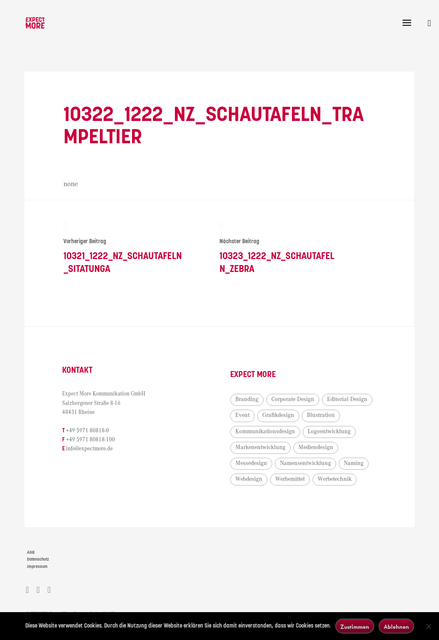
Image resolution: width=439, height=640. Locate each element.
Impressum (37, 568)
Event (298, 417)
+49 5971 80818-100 (92, 441)
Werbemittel (252, 496)
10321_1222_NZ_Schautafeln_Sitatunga (122, 249)
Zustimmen (354, 626)
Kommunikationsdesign (308, 433)
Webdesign (347, 480)
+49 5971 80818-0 (89, 432)
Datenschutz (38, 560)
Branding (249, 401)
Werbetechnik (297, 496)
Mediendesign (255, 465)
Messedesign (301, 465)
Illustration (251, 433)
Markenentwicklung (318, 449)
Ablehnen (396, 626)
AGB (31, 554)
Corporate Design (295, 401)
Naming (311, 480)
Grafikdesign (333, 417)
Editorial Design (258, 417)
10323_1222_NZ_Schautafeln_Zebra (278, 249)
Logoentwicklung (259, 449)
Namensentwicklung (263, 480)
